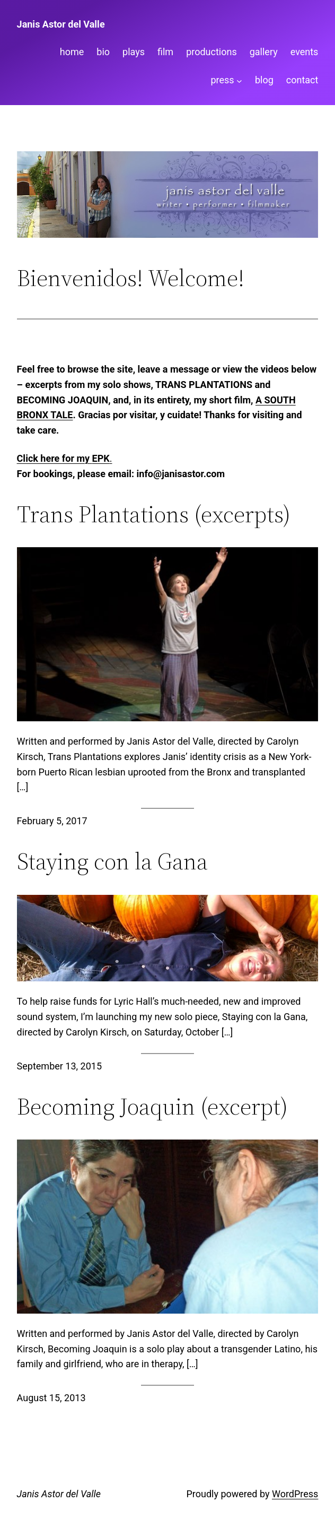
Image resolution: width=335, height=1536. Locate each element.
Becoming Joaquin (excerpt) (152, 1106)
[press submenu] (239, 80)
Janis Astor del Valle (61, 24)
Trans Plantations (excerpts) (153, 514)
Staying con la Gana (112, 861)
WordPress (295, 1493)
